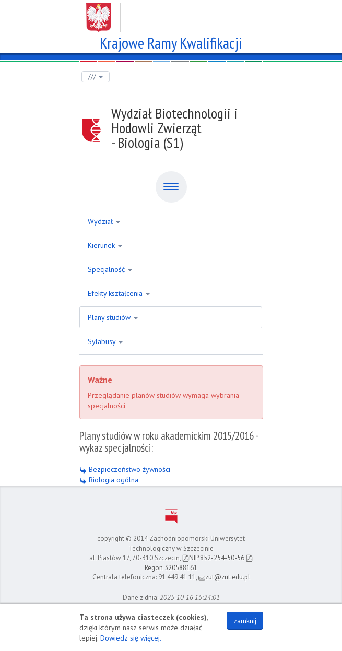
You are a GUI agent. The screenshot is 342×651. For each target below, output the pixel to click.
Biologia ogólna (108, 479)
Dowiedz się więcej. (130, 638)
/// (95, 76)
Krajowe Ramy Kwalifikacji (171, 41)
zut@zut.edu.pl (224, 577)
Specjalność (110, 269)
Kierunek (105, 245)
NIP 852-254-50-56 (213, 557)
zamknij (244, 620)
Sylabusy (105, 341)
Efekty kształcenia (119, 293)
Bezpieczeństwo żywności (124, 469)
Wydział (104, 221)
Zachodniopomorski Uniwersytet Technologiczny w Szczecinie (171, 14)
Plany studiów (113, 317)
